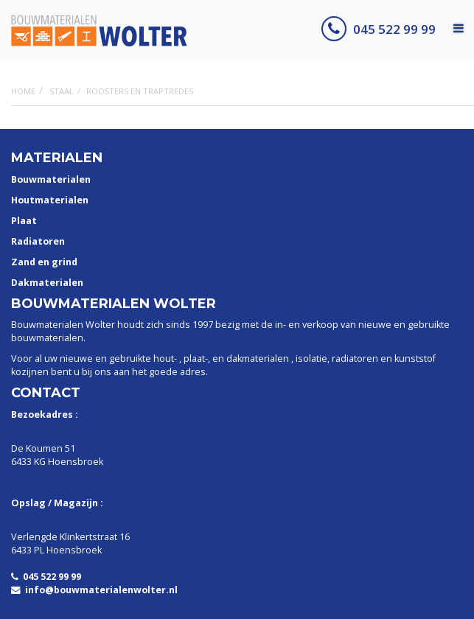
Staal (61, 91)
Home (23, 91)
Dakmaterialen (47, 282)
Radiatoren (38, 241)
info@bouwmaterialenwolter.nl (94, 590)
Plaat (24, 220)
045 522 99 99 (378, 29)
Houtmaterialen (49, 200)
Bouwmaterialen (51, 179)
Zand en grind (44, 262)
